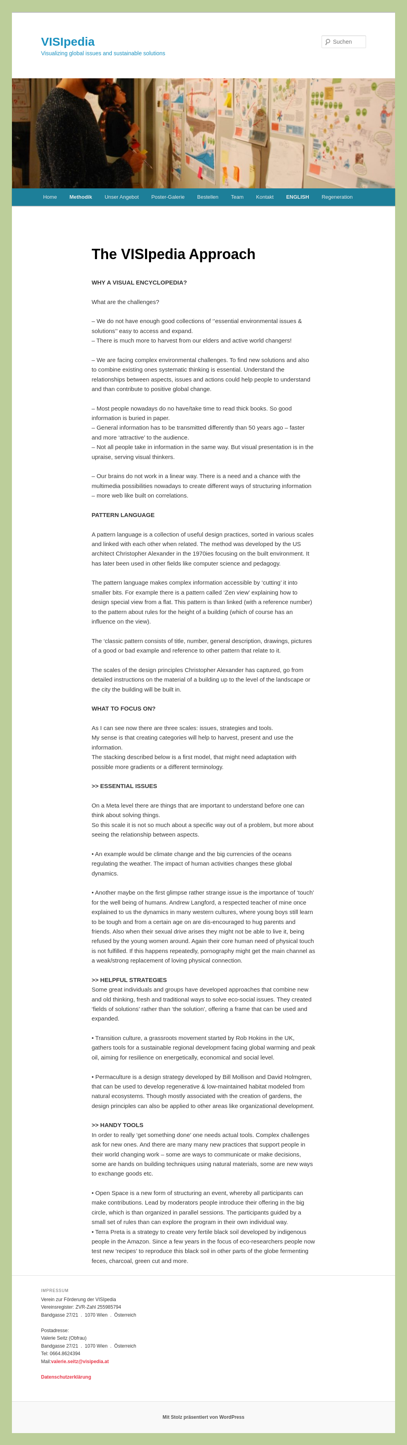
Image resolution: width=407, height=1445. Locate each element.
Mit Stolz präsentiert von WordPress (203, 1417)
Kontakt (264, 197)
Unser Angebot (122, 197)
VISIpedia (68, 41)
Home (50, 197)
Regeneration (337, 197)
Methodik (81, 197)
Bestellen (207, 197)
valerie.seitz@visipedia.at (80, 1361)
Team (237, 197)
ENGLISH (297, 197)
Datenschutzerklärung (66, 1377)
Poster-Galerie (168, 197)
